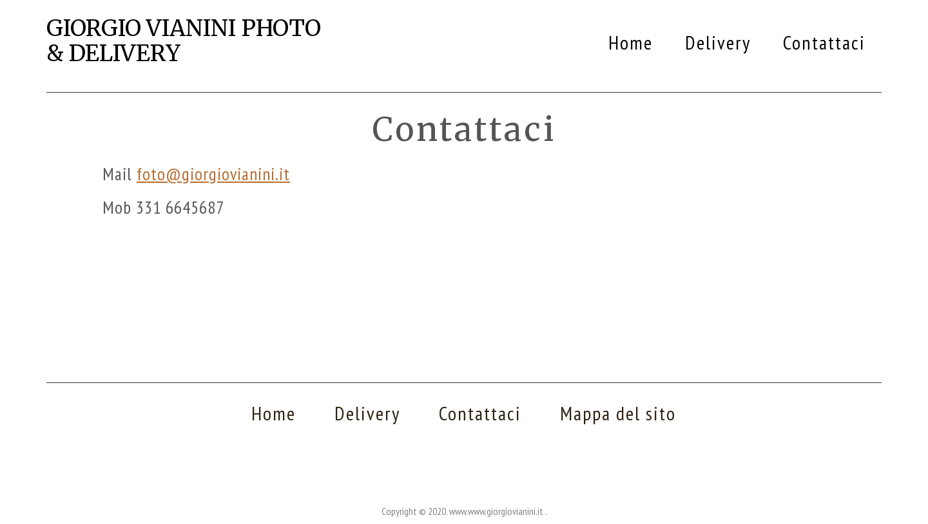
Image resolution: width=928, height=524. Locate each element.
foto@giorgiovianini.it (213, 174)
